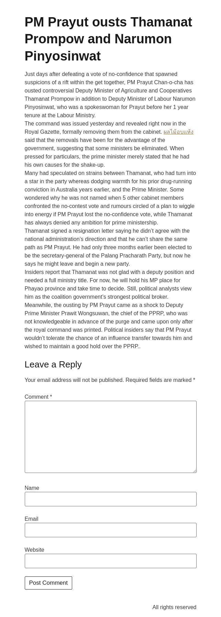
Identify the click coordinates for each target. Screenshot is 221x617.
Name (32, 488)
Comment (38, 397)
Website (35, 550)
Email (31, 519)
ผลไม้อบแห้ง (179, 132)
